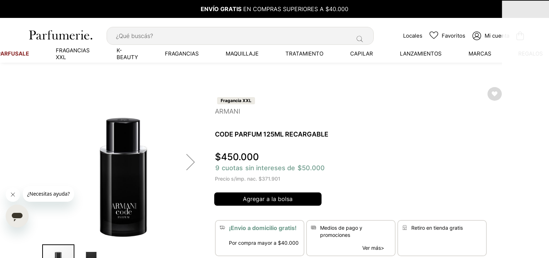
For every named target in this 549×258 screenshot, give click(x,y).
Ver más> (373, 246)
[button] (190, 160)
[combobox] (240, 34)
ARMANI (227, 109)
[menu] (274, 52)
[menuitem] (65, 52)
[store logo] (60, 33)
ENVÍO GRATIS (221, 9)
